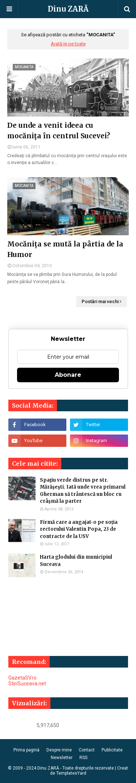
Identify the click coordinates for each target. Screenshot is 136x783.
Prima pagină (26, 750)
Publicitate (112, 750)
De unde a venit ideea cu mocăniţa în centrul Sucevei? (58, 130)
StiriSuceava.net (27, 683)
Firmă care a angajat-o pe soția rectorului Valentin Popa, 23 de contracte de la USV (79, 529)
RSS (83, 757)
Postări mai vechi (100, 301)
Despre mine (59, 750)
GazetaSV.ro (22, 678)
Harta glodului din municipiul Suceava (76, 560)
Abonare (68, 374)
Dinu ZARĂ (68, 8)
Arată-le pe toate (68, 43)
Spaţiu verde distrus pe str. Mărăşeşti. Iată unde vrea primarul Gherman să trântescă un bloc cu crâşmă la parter (82, 491)
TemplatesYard (71, 773)
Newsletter (62, 757)
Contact (87, 750)
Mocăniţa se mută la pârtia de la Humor (65, 249)
